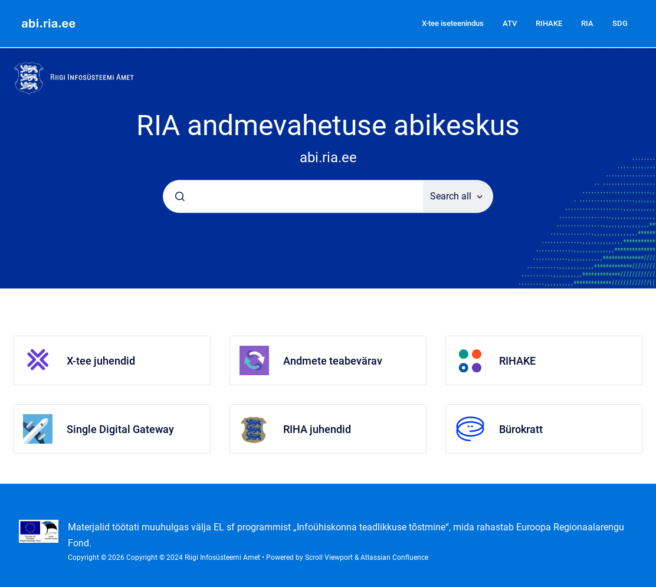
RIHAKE (549, 23)
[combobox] (293, 196)
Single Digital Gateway (120, 429)
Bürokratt (521, 429)
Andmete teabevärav (332, 361)
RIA (587, 23)
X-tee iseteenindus (453, 23)
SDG (620, 23)
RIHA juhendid (317, 429)
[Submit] (179, 196)
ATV (510, 23)
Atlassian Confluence (394, 557)
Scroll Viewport (330, 557)
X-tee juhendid (101, 361)
